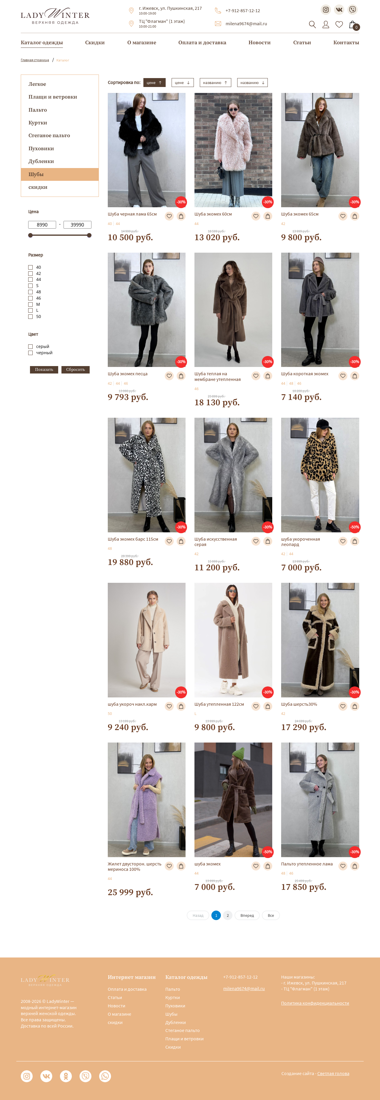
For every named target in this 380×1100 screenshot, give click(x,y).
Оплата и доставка (202, 42)
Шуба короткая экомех (304, 373)
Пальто (37, 110)
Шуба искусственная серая (215, 541)
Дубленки (41, 161)
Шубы (171, 1014)
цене (154, 82)
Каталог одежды (42, 42)
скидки (38, 187)
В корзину (181, 216)
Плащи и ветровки (52, 97)
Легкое (37, 84)
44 (38, 279)
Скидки (95, 42)
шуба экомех (207, 864)
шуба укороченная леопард (300, 541)
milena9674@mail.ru (246, 23)
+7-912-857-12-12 (243, 10)
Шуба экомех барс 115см (133, 539)
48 (38, 292)
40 (38, 267)
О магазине (141, 42)
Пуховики (41, 148)
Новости (259, 42)
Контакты (346, 42)
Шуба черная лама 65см (132, 214)
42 (38, 273)
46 (38, 298)
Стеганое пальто (49, 135)
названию (215, 82)
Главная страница (35, 60)
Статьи (302, 42)
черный (44, 352)
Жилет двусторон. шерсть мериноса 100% (135, 866)
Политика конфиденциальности (315, 1003)
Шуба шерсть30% (299, 704)
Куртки (37, 122)
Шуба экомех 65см (300, 214)
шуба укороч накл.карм (132, 704)
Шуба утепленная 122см (219, 704)
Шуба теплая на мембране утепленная (217, 376)
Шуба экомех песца (128, 373)
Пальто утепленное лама (307, 864)
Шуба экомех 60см (213, 214)
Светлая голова (333, 1073)
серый (42, 346)
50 (38, 316)
